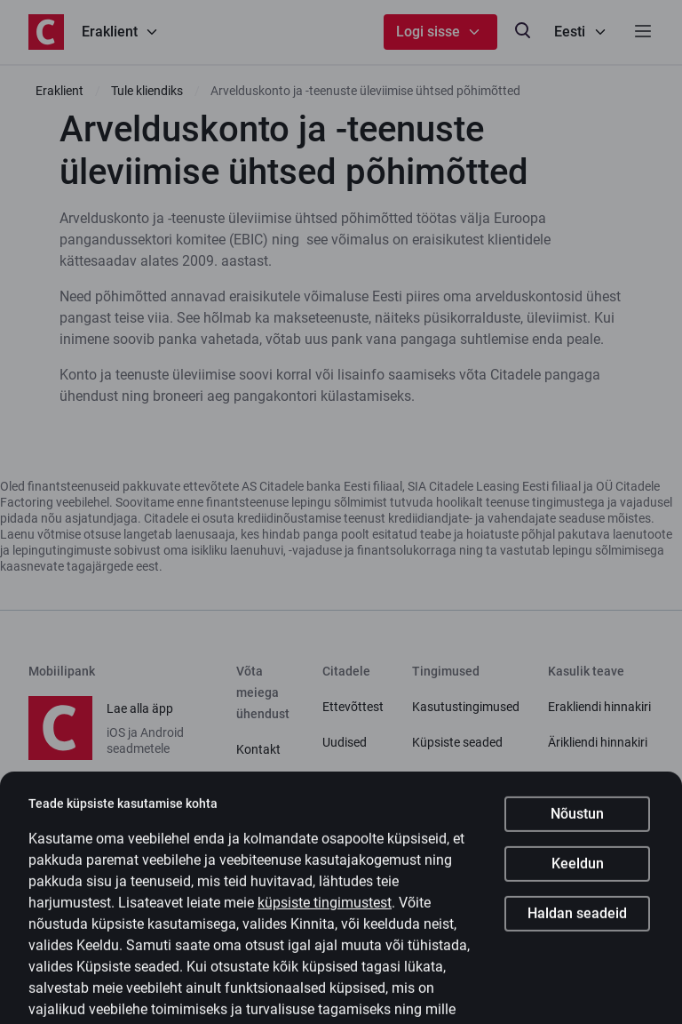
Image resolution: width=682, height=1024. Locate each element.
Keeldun (577, 881)
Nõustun (577, 831)
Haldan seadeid (577, 931)
